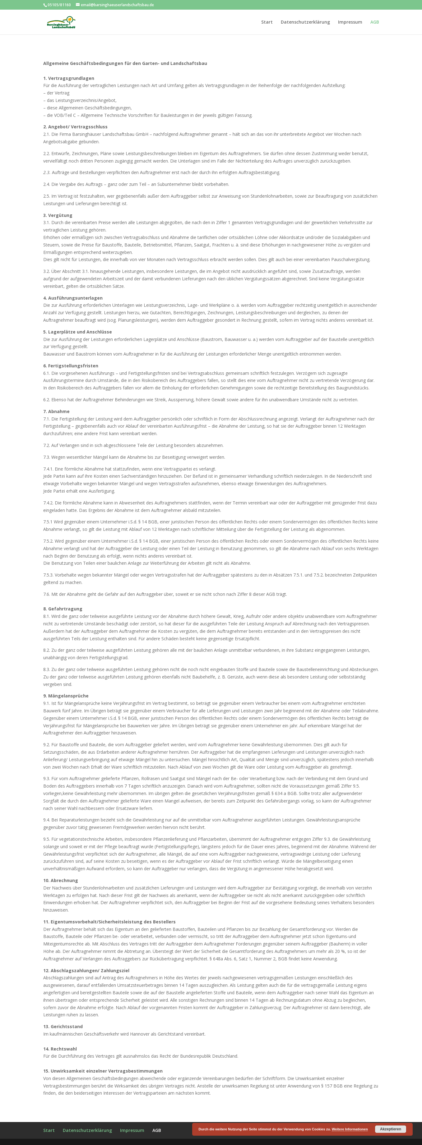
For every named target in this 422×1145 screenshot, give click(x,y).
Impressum (350, 22)
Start (267, 22)
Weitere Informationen (350, 1129)
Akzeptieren (390, 1129)
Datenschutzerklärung (305, 22)
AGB (374, 22)
